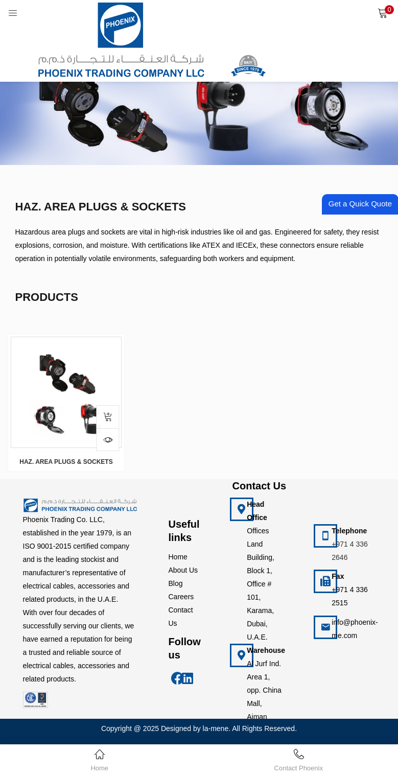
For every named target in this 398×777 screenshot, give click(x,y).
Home (178, 557)
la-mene (216, 728)
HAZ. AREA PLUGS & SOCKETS (65, 461)
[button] (382, 13)
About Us (183, 570)
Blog (176, 583)
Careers (181, 597)
